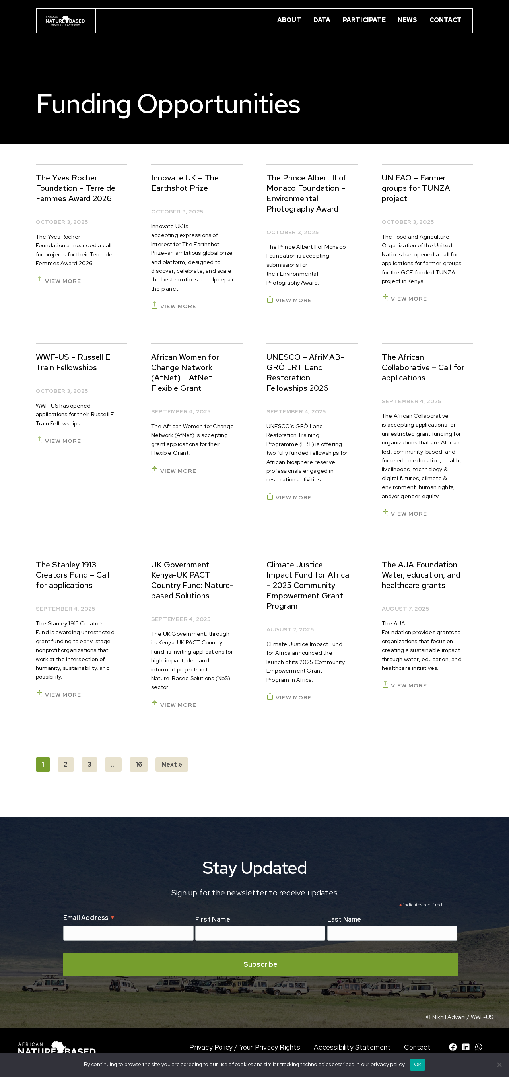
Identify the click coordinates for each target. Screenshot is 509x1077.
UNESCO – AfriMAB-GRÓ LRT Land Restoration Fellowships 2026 (305, 372)
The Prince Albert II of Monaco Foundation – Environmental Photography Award (306, 193)
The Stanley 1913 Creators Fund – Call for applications (72, 574)
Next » (171, 764)
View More (58, 281)
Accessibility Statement (352, 1047)
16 (139, 764)
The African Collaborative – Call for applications (423, 367)
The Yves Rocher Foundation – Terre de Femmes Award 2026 (75, 188)
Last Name (344, 919)
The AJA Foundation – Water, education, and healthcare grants (423, 574)
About (289, 20)
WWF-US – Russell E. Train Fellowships (74, 362)
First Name (212, 919)
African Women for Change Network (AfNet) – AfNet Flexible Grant (185, 372)
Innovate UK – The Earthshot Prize (185, 183)
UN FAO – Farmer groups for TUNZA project (416, 188)
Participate (364, 20)
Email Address (89, 918)
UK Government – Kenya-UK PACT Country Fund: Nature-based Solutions (192, 580)
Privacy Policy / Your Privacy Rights (244, 1047)
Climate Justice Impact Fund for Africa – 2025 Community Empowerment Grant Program (307, 585)
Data (322, 20)
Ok (417, 1064)
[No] (499, 1065)
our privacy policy (383, 1064)
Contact (445, 20)
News (408, 20)
